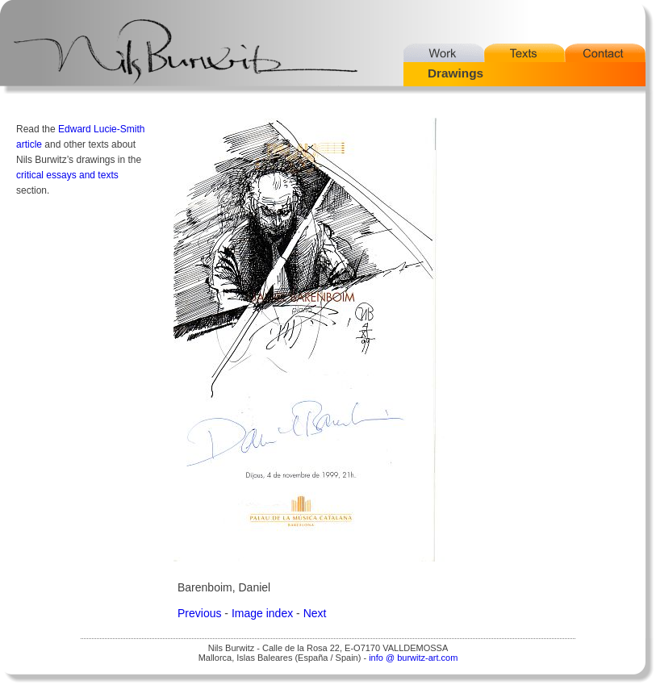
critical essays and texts (67, 175)
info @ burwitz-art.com (413, 657)
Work (443, 53)
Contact (605, 53)
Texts (524, 53)
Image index (262, 613)
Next (315, 613)
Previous (199, 613)
